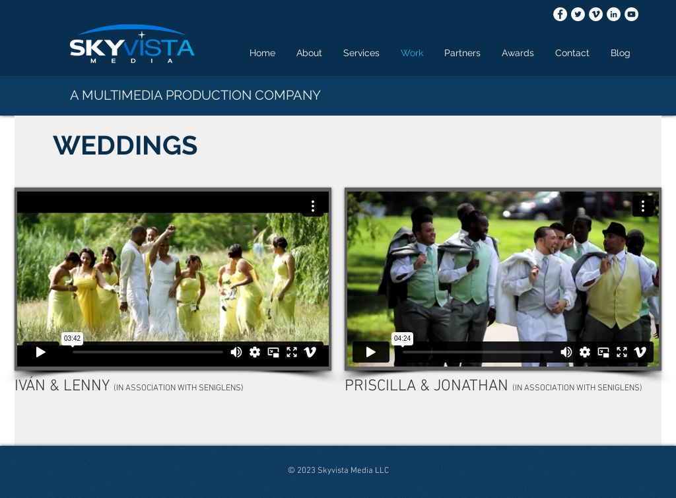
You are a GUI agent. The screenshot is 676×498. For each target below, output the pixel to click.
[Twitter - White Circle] (578, 14)
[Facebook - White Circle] (560, 14)
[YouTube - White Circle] (631, 14)
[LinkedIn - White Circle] (614, 14)
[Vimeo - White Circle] (596, 14)
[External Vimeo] (173, 279)
